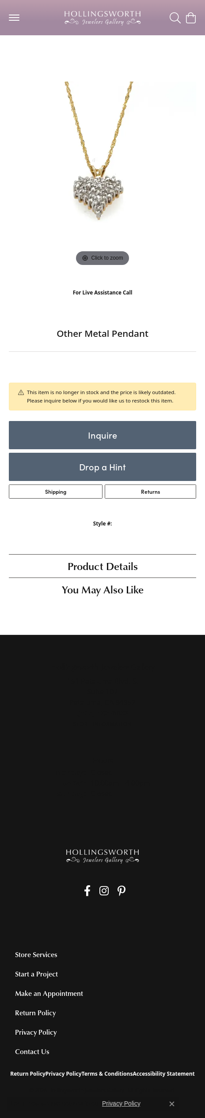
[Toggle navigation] (14, 18)
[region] (102, 175)
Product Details (103, 566)
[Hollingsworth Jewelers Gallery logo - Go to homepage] (102, 17)
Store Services (36, 954)
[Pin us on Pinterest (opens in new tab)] (121, 891)
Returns (150, 491)
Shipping (55, 491)
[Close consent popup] (172, 1104)
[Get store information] (102, 724)
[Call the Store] (102, 713)
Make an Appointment (49, 993)
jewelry (24, 52)
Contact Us (32, 1051)
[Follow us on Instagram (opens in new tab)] (104, 891)
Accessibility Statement (163, 1073)
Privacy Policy (36, 1032)
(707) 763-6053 (103, 301)
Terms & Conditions (107, 1073)
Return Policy (35, 1012)
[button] (175, 17)
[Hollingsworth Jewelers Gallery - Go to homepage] (102, 856)
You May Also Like (103, 589)
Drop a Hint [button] (102, 467)
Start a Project (36, 974)
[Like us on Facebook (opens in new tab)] (87, 891)
